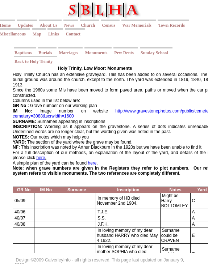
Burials (45, 52)
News (69, 25)
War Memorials (136, 25)
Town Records (171, 25)
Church (88, 25)
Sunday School (154, 52)
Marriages (68, 52)
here (40, 157)
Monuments (96, 52)
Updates (25, 25)
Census (108, 25)
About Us (48, 25)
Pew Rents (124, 52)
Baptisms (23, 52)
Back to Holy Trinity (33, 61)
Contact (73, 34)
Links (53, 34)
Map (37, 34)
